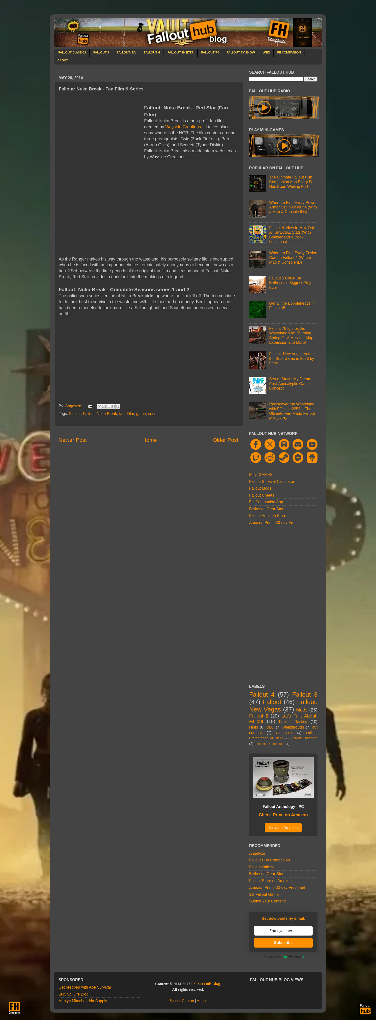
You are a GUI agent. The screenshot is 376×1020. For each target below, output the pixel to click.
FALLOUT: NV (126, 52)
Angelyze (257, 853)
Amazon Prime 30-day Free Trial (277, 887)
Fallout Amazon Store (267, 515)
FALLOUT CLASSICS (72, 52)
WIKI (266, 52)
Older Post (225, 440)
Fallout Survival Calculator (271, 481)
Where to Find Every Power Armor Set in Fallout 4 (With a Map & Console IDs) (293, 207)
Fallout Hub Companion (269, 860)
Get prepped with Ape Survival (85, 987)
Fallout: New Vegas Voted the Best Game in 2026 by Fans (291, 358)
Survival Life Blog (73, 994)
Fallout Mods (260, 488)
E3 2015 (284, 733)
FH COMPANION (289, 52)
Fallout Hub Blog (205, 984)
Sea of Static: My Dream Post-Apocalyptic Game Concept (290, 383)
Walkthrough (293, 727)
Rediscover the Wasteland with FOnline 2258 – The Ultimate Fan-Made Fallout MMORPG (292, 411)
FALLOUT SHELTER (180, 52)
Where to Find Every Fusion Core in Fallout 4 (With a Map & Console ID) (293, 257)
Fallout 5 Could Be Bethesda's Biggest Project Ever (292, 283)
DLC (270, 727)
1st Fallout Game (264, 894)
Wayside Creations (183, 127)
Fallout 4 (262, 694)
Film (130, 413)
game (141, 413)
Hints (253, 727)
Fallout (75, 413)
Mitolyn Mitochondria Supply (83, 1001)
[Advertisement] (99, 137)
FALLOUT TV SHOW (241, 52)
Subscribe (283, 943)
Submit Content (182, 1001)
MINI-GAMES (261, 474)
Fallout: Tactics (293, 721)
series (153, 413)
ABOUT (62, 60)
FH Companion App (266, 502)
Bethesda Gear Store (267, 509)
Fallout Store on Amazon (270, 880)
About (201, 1001)
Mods (302, 709)
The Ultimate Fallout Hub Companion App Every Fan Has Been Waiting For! (292, 182)
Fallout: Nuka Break (100, 413)
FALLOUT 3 (101, 52)
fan (122, 413)
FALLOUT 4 (152, 52)
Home (149, 440)
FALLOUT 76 (210, 52)
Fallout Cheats (261, 495)
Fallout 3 (304, 694)
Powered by (283, 957)
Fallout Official (261, 867)
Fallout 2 (258, 715)
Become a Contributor (269, 744)
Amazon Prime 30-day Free (273, 522)
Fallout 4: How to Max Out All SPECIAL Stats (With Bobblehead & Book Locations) (291, 234)
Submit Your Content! (267, 901)
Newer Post (73, 440)
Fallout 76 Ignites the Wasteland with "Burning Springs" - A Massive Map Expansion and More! (291, 335)
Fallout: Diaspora (303, 738)
